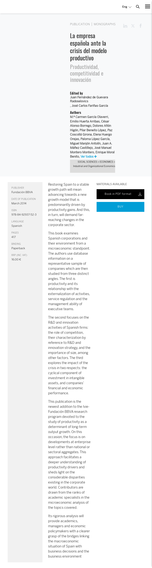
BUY (121, 206)
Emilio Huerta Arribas (85, 121)
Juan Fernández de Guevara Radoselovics (89, 99)
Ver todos (88, 156)
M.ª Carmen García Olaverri (89, 117)
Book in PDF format (124, 194)
